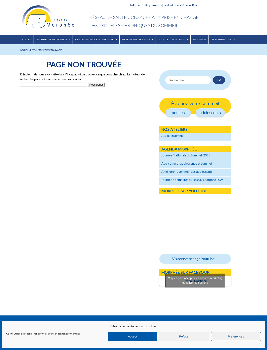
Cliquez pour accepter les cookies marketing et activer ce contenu (195, 280)
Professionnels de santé (138, 39)
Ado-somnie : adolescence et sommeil (186, 163)
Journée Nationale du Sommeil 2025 (185, 155)
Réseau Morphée (55, 17)
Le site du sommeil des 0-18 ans (181, 5)
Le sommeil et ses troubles (52, 39)
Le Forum (135, 5)
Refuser (184, 336)
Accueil (26, 39)
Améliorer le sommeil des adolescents (186, 171)
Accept (132, 336)
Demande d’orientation (173, 39)
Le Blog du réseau (152, 5)
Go (219, 80)
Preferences (236, 336)
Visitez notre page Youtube (193, 258)
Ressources (199, 39)
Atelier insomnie (172, 135)
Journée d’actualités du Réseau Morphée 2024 (192, 179)
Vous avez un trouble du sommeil (95, 39)
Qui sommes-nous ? (223, 39)
